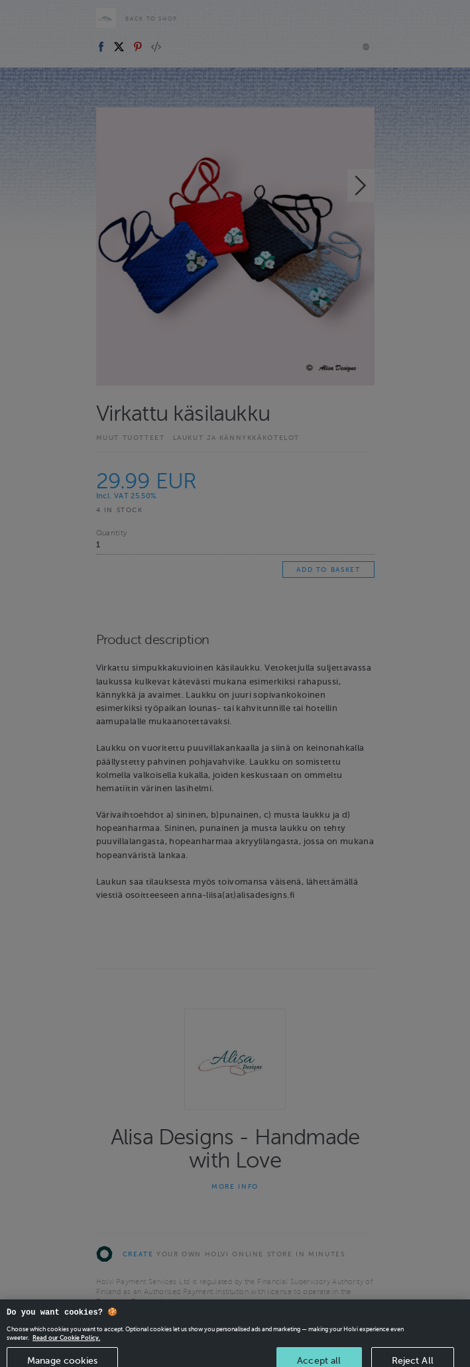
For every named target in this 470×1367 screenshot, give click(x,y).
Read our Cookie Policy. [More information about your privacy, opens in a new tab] (66, 1343)
